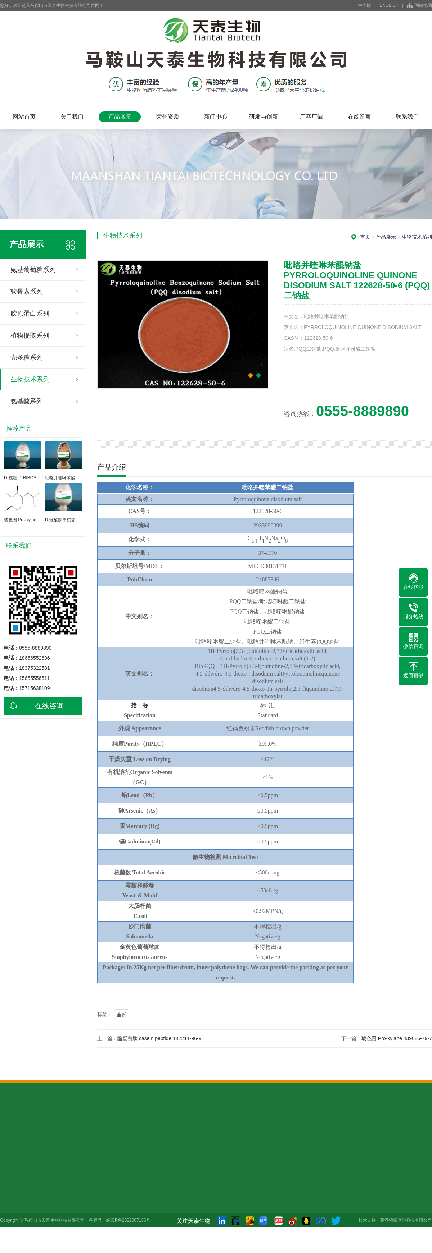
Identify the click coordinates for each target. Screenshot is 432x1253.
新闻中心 (215, 117)
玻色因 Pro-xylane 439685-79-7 (396, 1038)
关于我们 (72, 117)
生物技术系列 (30, 379)
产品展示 (119, 117)
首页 (365, 237)
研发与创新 (263, 117)
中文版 (364, 5)
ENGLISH (389, 5)
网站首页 (24, 117)
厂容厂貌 (311, 117)
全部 (122, 1015)
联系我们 (407, 117)
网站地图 (423, 5)
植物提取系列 (29, 335)
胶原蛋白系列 (29, 313)
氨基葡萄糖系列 (33, 269)
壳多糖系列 (26, 357)
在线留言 (359, 117)
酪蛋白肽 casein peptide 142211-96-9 (159, 1038)
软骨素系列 (26, 291)
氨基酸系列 (26, 401)
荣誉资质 (167, 117)
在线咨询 (34, 706)
